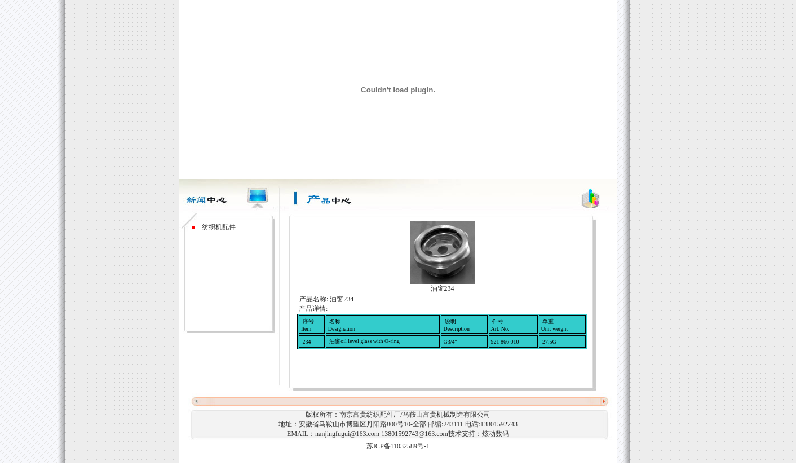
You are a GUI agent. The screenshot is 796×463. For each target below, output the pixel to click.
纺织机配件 (218, 227)
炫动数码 (495, 434)
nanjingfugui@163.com (347, 434)
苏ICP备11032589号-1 (398, 446)
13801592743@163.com (414, 434)
